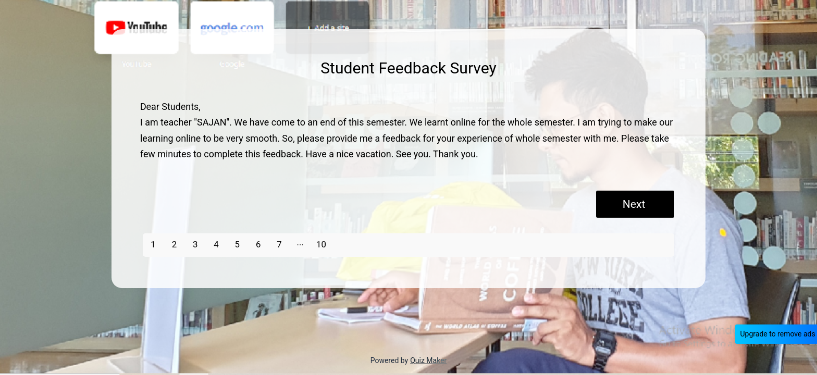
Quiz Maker (428, 360)
